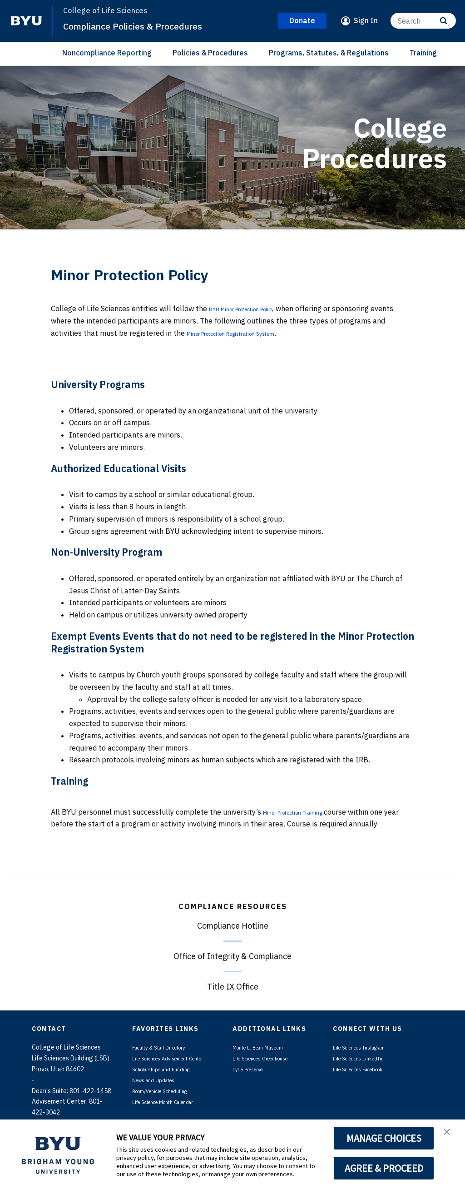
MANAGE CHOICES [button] (383, 1138)
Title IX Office (232, 986)
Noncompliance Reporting (107, 52)
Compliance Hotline (232, 925)
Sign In (366, 20)
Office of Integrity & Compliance (232, 956)
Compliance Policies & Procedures (149, 25)
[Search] (423, 21)
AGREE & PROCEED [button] (384, 1168)
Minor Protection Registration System (250, 333)
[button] (450, 1135)
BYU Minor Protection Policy (256, 308)
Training (423, 52)
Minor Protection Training (305, 811)
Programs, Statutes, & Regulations (329, 52)
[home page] (26, 20)
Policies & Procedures (210, 52)
